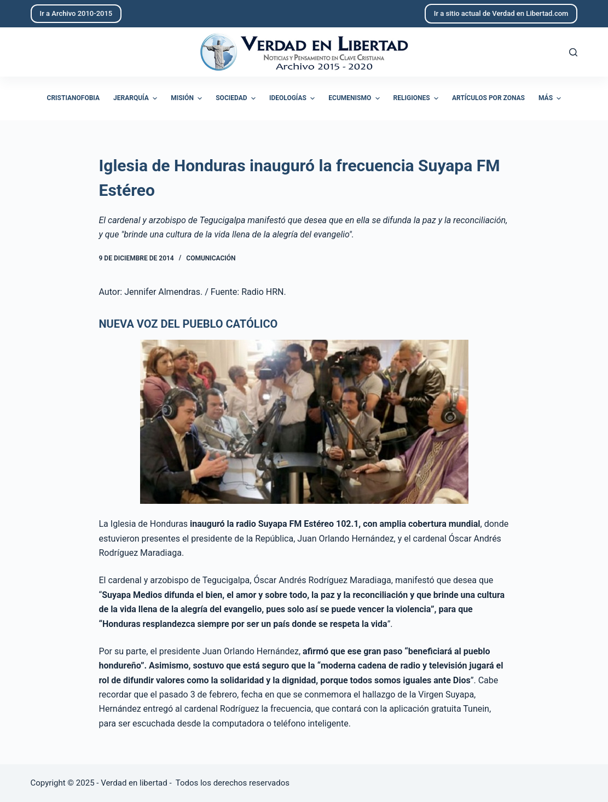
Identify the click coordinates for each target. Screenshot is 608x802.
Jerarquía (136, 98)
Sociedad (237, 98)
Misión (188, 98)
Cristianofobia (73, 98)
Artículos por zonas (488, 98)
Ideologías (293, 98)
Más (551, 98)
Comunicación (210, 258)
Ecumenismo (355, 98)
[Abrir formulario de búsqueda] (573, 52)
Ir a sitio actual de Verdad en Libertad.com (501, 13)
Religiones (417, 98)
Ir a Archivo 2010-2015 (76, 13)
